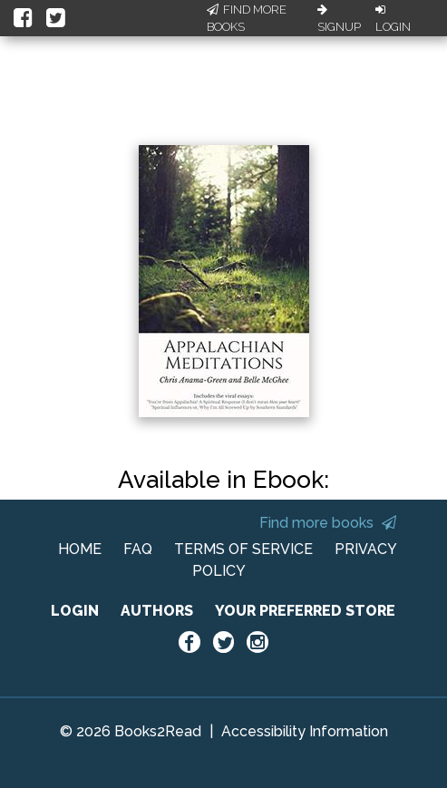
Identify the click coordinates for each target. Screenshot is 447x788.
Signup (339, 19)
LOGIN (75, 610)
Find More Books (247, 18)
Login (393, 19)
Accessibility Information (304, 731)
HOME (80, 549)
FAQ (137, 549)
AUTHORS (157, 610)
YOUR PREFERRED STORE (305, 610)
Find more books (327, 522)
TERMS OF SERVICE (243, 549)
